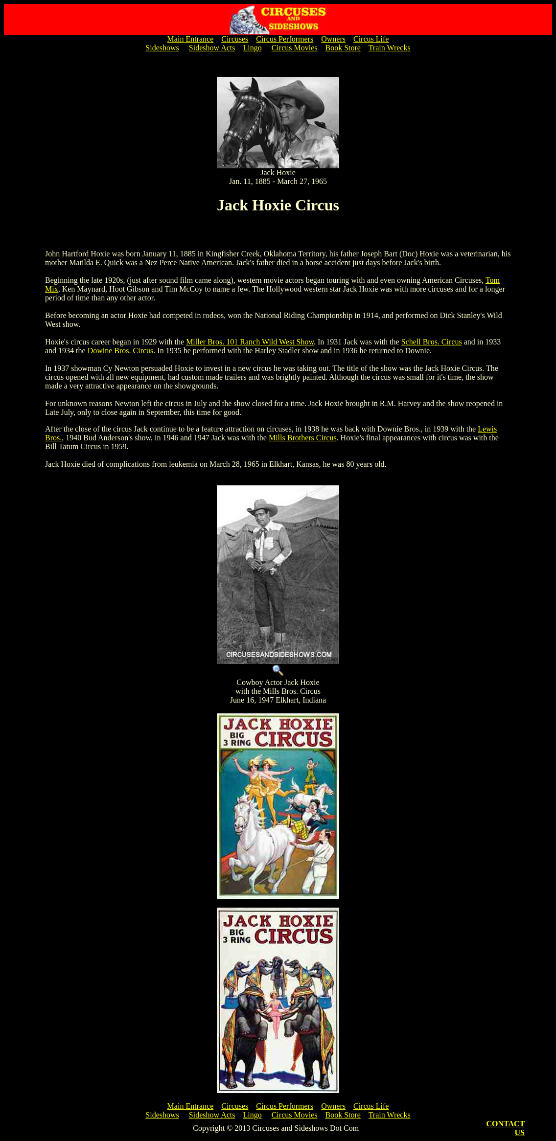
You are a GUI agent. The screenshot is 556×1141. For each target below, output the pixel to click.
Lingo (252, 48)
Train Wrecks (390, 48)
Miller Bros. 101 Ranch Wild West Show (250, 342)
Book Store (342, 48)
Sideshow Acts (212, 48)
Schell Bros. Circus (431, 342)
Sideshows (162, 48)
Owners (333, 39)
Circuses (234, 39)
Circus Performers (284, 39)
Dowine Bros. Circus (121, 350)
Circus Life (371, 39)
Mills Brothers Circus (303, 438)
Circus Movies (295, 48)
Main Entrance (190, 39)
